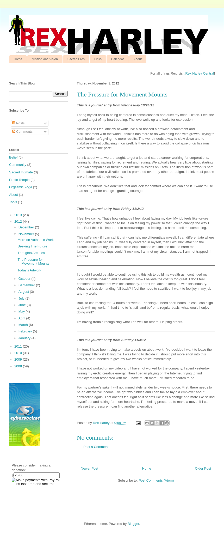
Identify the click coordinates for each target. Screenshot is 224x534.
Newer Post (89, 468)
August (24, 292)
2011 (18, 346)
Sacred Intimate (21, 172)
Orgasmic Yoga (20, 187)
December (26, 227)
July (22, 298)
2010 (18, 353)
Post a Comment (96, 447)
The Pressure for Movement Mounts (33, 262)
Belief (13, 157)
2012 (18, 221)
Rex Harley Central (199, 73)
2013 (18, 215)
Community (17, 165)
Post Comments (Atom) (156, 480)
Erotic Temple (19, 180)
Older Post (203, 468)
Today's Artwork (29, 270)
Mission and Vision (45, 59)
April (22, 318)
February (25, 331)
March (23, 325)
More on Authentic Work (35, 240)
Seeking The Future (32, 246)
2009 (18, 359)
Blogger (133, 524)
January (25, 338)
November (26, 234)
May (22, 311)
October (25, 279)
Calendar (117, 59)
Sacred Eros (76, 59)
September (27, 285)
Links (98, 59)
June (22, 305)
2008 (18, 366)
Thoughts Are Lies (31, 253)
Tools (13, 202)
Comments (22, 132)
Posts (18, 123)
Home (18, 59)
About (138, 59)
